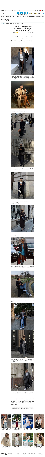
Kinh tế (8, 16)
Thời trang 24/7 (3, 23)
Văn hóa (23, 16)
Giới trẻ (15, 16)
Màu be (26, 407)
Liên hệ (19, 10)
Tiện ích (16, 10)
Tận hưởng (18, 23)
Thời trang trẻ (42, 16)
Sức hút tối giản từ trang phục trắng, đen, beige (6, 447)
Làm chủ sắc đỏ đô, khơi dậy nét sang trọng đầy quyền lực (17, 429)
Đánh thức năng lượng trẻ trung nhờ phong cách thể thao (28, 429)
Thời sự (3, 16)
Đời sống (10, 16)
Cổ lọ (24, 408)
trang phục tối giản (28, 399)
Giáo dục (18, 16)
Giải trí (25, 16)
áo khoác (21, 408)
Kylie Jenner (20, 407)
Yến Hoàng (13, 32)
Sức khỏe (13, 16)
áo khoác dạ (17, 40)
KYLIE (23, 407)
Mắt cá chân (30, 407)
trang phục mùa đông (29, 408)
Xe (34, 16)
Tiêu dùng (38, 16)
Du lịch (20, 16)
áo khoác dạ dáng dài (15, 408)
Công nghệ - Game (31, 16)
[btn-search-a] (3, 13)
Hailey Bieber (15, 407)
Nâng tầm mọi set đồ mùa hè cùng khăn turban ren (28, 447)
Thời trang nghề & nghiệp (13, 23)
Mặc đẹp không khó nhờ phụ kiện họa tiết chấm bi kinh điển (6, 429)
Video (36, 16)
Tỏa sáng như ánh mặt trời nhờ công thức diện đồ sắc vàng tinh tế (38, 447)
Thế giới (5, 16)
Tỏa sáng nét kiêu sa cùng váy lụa (17, 447)
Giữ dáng (7, 23)
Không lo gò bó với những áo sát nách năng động (39, 429)
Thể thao (27, 16)
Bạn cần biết (13, 10)
